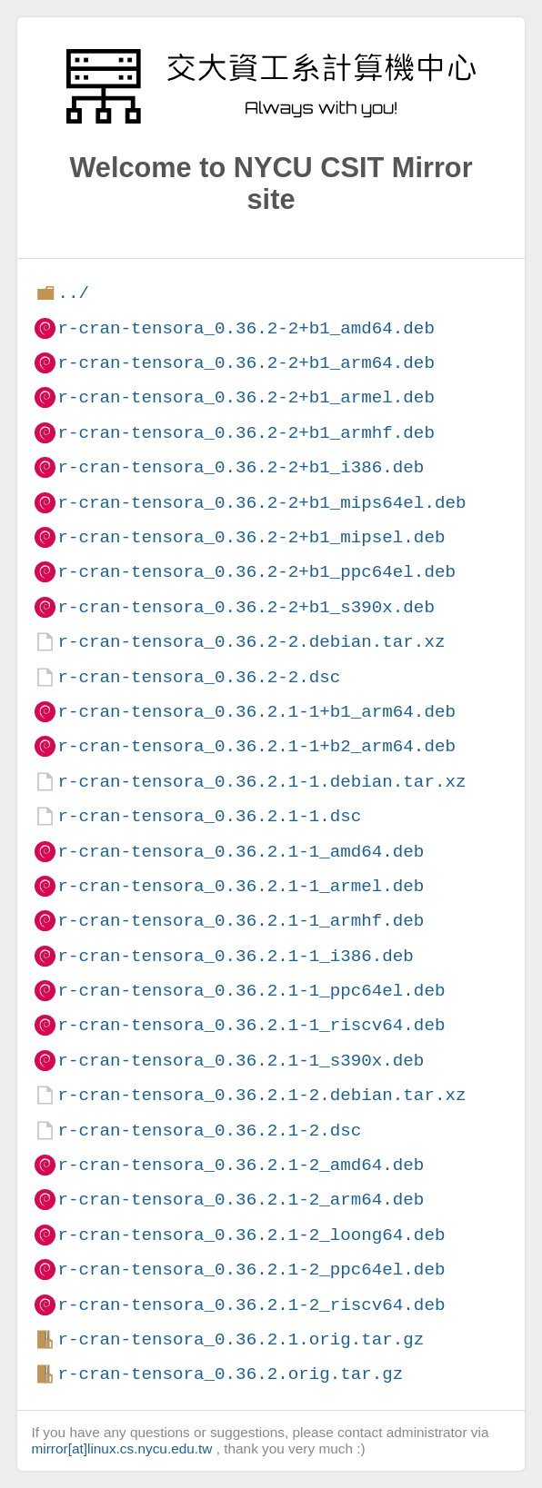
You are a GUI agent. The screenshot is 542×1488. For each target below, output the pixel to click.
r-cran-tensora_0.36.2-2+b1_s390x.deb (245, 607)
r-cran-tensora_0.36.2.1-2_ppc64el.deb (251, 1269)
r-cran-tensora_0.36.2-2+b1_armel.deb (245, 397)
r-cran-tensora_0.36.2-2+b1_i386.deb (240, 467)
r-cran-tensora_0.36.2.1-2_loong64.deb (251, 1235)
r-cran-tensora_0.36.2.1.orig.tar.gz (240, 1339)
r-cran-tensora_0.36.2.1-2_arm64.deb (240, 1199)
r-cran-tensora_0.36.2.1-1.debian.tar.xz (261, 781)
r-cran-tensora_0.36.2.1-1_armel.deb (240, 886)
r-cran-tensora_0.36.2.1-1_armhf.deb (240, 920)
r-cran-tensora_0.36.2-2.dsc (198, 677)
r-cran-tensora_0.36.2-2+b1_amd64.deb (245, 328)
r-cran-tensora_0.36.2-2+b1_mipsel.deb (251, 537)
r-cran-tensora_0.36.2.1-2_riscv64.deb (251, 1305)
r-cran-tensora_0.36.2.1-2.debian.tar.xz (261, 1095)
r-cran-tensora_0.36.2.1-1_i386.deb (235, 956)
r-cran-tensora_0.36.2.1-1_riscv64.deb (251, 1025)
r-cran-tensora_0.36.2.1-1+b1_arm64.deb (256, 711)
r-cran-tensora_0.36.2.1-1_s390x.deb (240, 1060)
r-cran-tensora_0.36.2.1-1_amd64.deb (240, 851)
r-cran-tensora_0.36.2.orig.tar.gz (230, 1374)
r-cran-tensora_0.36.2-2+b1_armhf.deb (245, 433)
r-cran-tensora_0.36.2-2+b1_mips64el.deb (261, 503)
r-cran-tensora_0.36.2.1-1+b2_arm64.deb (256, 746)
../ (73, 293)
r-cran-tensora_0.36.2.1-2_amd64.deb (240, 1165)
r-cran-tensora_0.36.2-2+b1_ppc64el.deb (256, 572)
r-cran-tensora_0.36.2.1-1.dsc (209, 816)
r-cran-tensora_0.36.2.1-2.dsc (209, 1130)
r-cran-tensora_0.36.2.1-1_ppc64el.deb (251, 990)
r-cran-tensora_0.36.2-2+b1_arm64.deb (245, 363)
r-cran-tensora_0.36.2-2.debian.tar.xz (251, 642)
